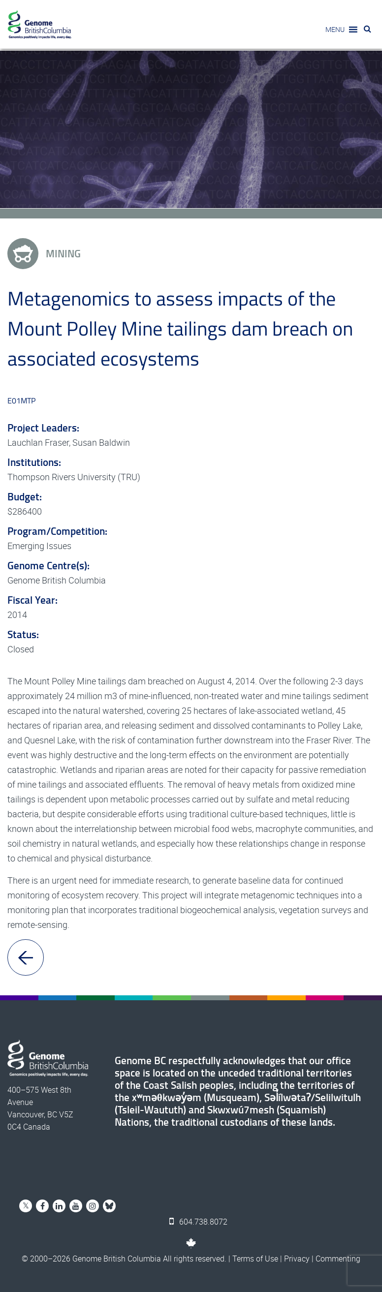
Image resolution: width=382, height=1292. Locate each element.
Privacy (297, 1258)
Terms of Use (255, 1258)
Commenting (338, 1258)
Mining (44, 253)
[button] (335, 29)
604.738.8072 (198, 1221)
